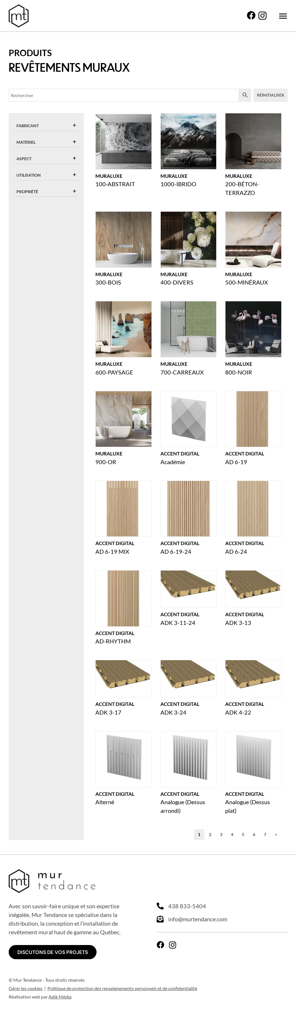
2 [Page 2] (210, 834)
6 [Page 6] (254, 834)
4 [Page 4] (232, 834)
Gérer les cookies (25, 988)
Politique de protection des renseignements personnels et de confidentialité (122, 988)
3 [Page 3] (221, 834)
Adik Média (60, 997)
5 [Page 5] (243, 834)
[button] (282, 16)
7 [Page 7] (265, 834)
